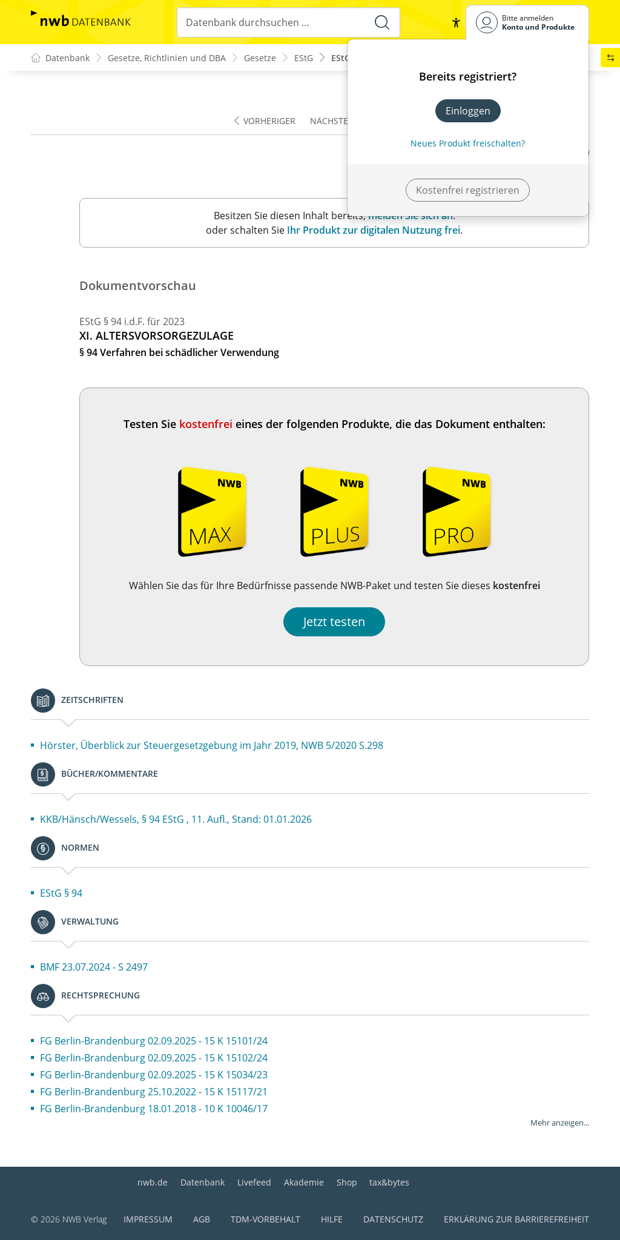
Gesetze (260, 58)
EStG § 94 (61, 893)
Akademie (304, 1182)
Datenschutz (393, 1219)
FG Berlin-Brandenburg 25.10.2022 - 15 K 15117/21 (154, 1091)
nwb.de (152, 1182)
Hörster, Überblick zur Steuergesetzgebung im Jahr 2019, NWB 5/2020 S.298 (211, 745)
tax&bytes (389, 1182)
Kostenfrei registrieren (467, 190)
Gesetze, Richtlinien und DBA (167, 58)
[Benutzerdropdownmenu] (527, 22)
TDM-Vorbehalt (265, 1219)
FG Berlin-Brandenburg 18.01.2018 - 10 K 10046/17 (154, 1108)
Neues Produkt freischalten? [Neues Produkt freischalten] (468, 143)
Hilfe (332, 1219)
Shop (347, 1182)
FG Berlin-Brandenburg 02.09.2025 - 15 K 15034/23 (154, 1074)
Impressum (148, 1219)
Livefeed (254, 1182)
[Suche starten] (382, 22)
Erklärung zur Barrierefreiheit (516, 1219)
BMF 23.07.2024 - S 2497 (94, 967)
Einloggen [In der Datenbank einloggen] (468, 110)
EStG (303, 58)
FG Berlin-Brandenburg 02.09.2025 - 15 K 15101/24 (154, 1040)
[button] (456, 22)
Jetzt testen (334, 621)
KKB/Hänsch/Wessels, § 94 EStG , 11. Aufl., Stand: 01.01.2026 (176, 819)
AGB (201, 1219)
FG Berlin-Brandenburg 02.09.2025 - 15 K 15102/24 (154, 1057)
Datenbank (202, 1182)
